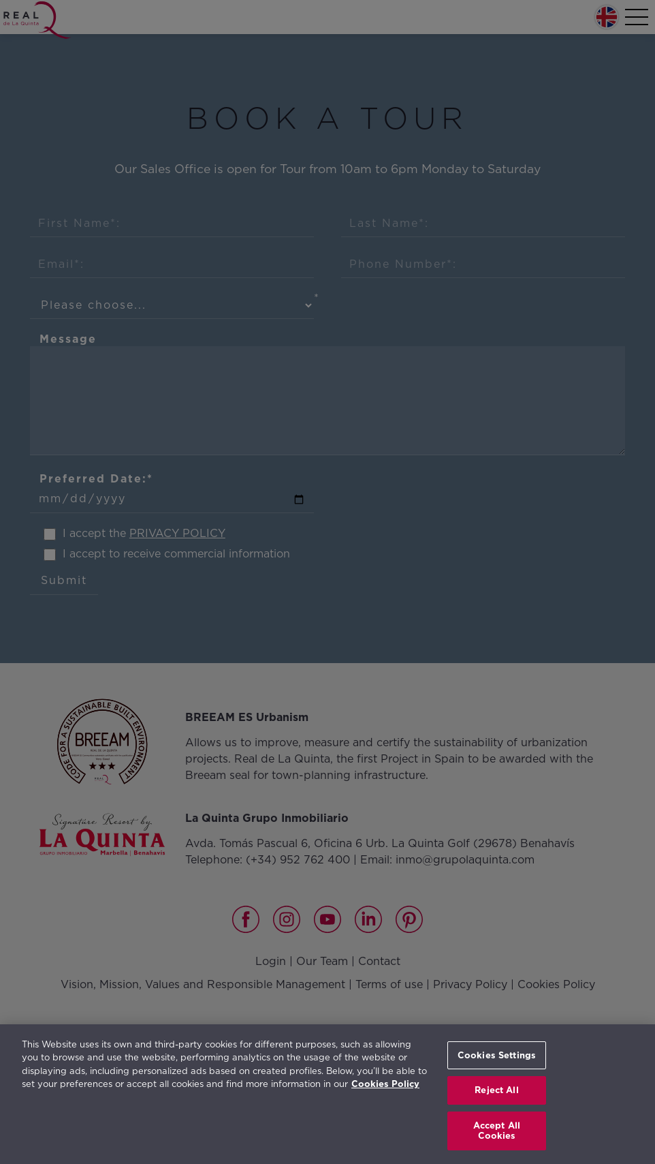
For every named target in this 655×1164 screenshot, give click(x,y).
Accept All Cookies (496, 1131)
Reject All (496, 1090)
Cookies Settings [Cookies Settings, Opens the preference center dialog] (497, 1055)
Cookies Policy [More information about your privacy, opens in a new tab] (385, 1084)
